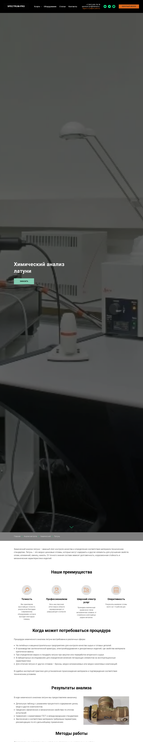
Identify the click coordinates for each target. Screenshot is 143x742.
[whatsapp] (113, 6)
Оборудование (50, 6)
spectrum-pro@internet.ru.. (91, 6)
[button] (129, 6)
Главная (17, 536)
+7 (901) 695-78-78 (93, 5)
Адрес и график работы (91, 8)
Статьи (62, 6)
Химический (45, 536)
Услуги (37, 6)
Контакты (73, 6)
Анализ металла (30, 536)
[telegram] (109, 6)
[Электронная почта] (105, 6)
